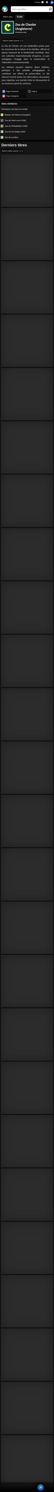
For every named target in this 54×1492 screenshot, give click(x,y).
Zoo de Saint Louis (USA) (13, 120)
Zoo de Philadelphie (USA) (14, 126)
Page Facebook (10, 91)
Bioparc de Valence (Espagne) (16, 114)
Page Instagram (10, 96)
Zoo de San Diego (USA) (13, 131)
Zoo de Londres (9, 137)
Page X (32, 91)
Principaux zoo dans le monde (14, 109)
